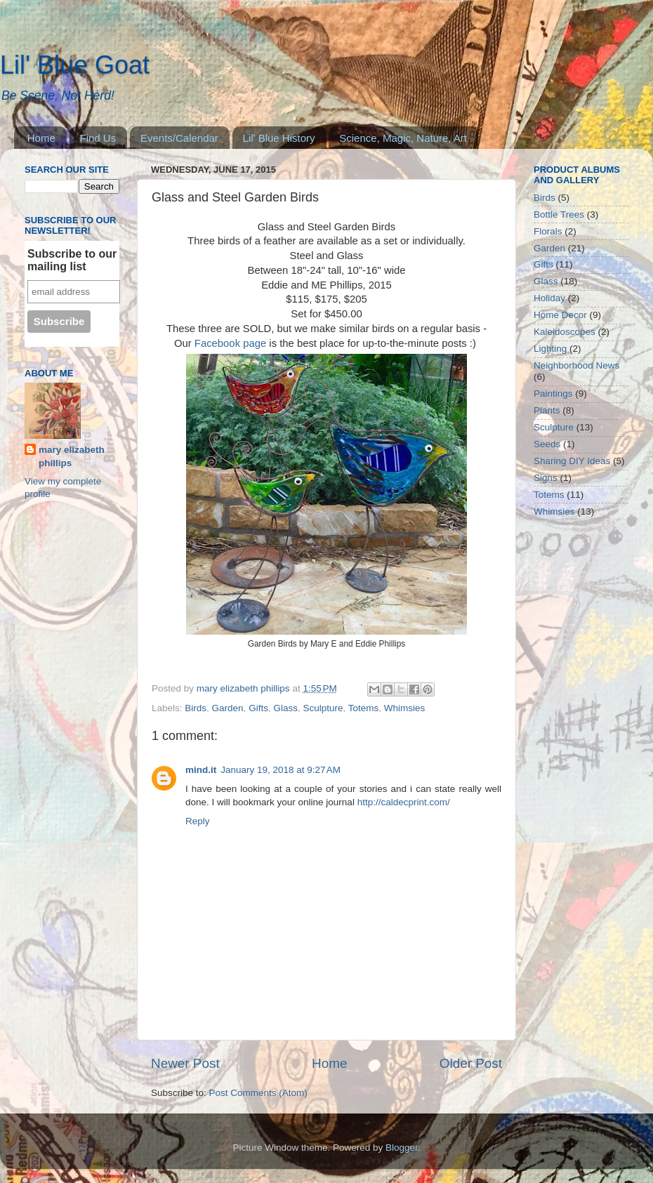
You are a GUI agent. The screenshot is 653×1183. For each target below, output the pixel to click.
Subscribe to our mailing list (72, 260)
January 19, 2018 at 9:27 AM (280, 770)
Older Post (471, 1063)
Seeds (547, 444)
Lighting (550, 348)
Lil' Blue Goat (75, 65)
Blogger (401, 1147)
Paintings (553, 393)
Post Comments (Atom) (258, 1093)
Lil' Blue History (279, 138)
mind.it (200, 770)
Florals (548, 231)
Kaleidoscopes (564, 331)
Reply (197, 821)
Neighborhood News (576, 365)
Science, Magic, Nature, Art (403, 138)
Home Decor (560, 315)
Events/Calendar (179, 138)
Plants (547, 410)
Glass (285, 708)
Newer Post (185, 1063)
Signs (546, 477)
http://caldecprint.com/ (403, 802)
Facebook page (230, 343)
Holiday (549, 298)
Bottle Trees (559, 214)
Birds (195, 708)
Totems (363, 708)
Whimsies (405, 708)
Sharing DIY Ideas (572, 461)
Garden (228, 708)
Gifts (258, 708)
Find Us (98, 138)
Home (41, 138)
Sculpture (323, 708)
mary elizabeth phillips (72, 456)
